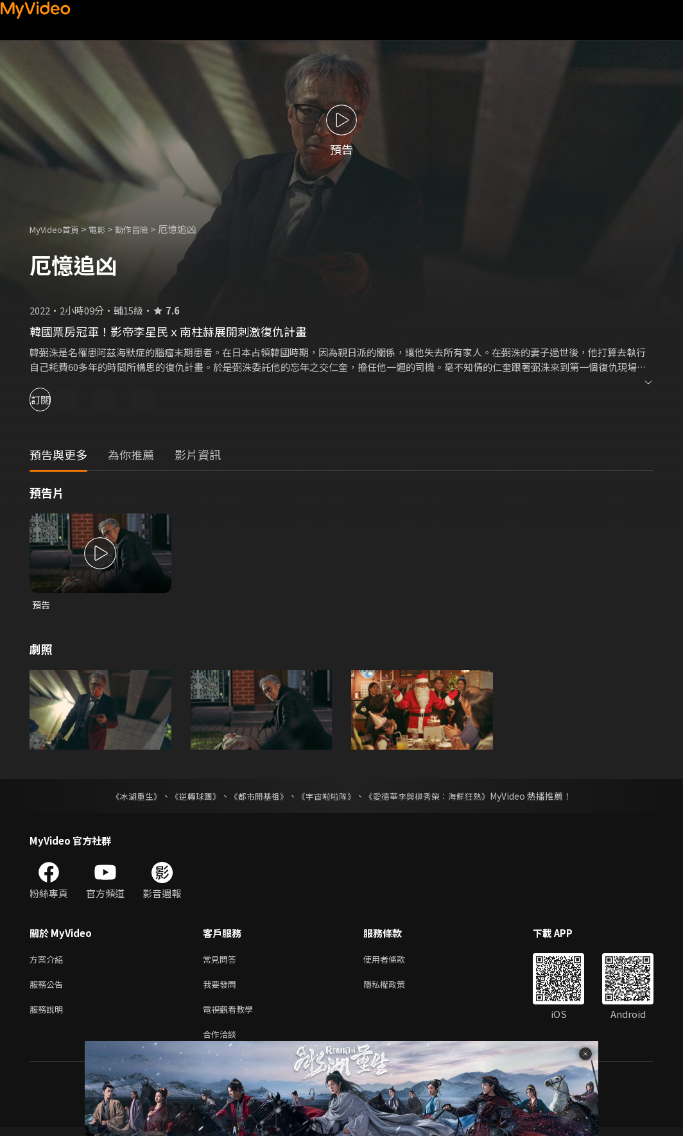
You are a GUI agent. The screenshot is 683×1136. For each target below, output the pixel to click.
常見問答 (222, 961)
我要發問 (222, 988)
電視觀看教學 (232, 1015)
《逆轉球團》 (188, 797)
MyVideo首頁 (59, 229)
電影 (107, 229)
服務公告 (49, 988)
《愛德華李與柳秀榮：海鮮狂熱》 (435, 797)
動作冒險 (145, 229)
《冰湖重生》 (125, 797)
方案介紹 (49, 961)
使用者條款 (395, 961)
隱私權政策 (395, 988)
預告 (41, 605)
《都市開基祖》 (255, 797)
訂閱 (55, 399)
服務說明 (49, 1015)
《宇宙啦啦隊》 (327, 797)
